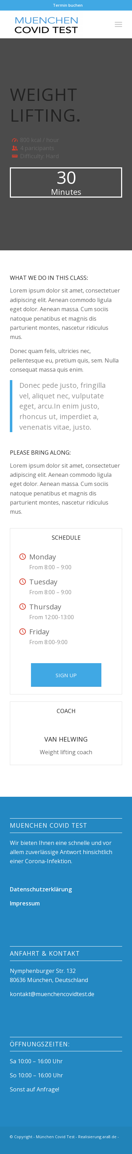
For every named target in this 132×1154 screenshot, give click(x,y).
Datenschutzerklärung (41, 889)
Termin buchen (68, 5)
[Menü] (118, 24)
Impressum (25, 903)
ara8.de (109, 1136)
